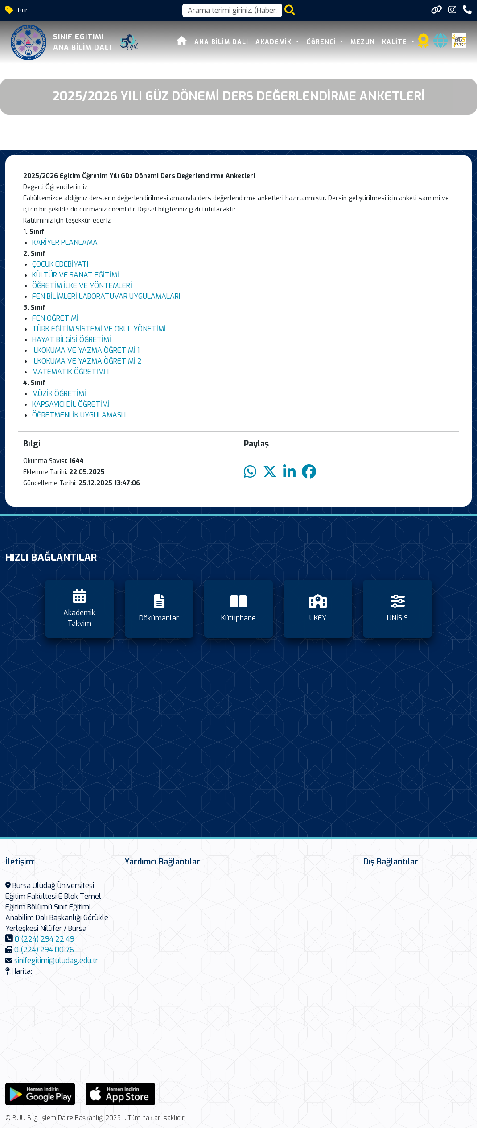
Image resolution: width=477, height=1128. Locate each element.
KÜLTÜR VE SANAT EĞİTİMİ (76, 275)
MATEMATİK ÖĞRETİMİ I (70, 371)
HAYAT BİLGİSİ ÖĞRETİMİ (71, 339)
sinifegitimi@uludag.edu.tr (56, 960)
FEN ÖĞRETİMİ (55, 318)
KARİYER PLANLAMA (65, 242)
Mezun (362, 42)
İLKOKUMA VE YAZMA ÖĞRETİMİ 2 (87, 361)
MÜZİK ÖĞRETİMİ (59, 393)
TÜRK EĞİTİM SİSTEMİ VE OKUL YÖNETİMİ (99, 329)
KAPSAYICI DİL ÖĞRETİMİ (71, 404)
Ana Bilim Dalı (221, 42)
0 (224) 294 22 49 (44, 939)
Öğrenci (322, 42)
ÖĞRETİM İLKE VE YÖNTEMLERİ (82, 285)
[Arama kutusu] (232, 10)
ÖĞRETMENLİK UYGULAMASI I (79, 415)
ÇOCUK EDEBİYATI (60, 264)
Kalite (395, 42)
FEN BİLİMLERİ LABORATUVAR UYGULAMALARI (107, 296)
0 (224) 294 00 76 (44, 949)
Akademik (274, 42)
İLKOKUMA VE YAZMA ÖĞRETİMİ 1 (86, 350)
